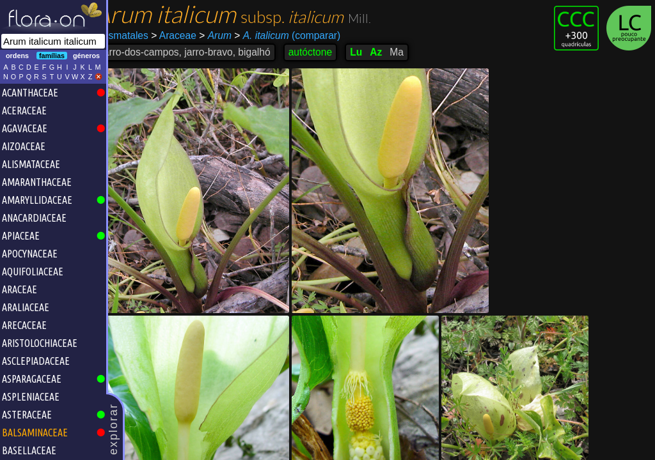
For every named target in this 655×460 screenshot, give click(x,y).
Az (391, 52)
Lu (371, 52)
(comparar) (302, 36)
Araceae (189, 35)
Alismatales (138, 35)
